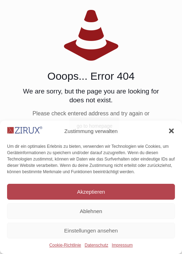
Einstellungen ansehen (91, 231)
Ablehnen (91, 211)
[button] (171, 130)
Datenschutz (96, 245)
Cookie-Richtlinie (65, 245)
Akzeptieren (91, 192)
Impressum (122, 245)
